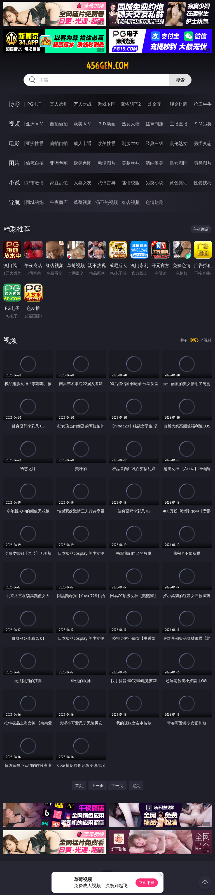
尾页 (136, 785)
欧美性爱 (107, 143)
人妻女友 (83, 183)
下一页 (117, 785)
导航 (14, 202)
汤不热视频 (106, 202)
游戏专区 (107, 104)
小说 (14, 182)
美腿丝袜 (131, 163)
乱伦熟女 (179, 143)
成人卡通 (83, 143)
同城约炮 (35, 202)
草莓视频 (83, 202)
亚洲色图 (59, 163)
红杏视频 (131, 202)
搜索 (180, 80)
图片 (14, 163)
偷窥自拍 (35, 163)
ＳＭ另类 (203, 124)
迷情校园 (131, 183)
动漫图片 (107, 163)
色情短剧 (154, 202)
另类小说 (154, 183)
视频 (14, 123)
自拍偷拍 (59, 124)
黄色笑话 (179, 183)
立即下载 (147, 882)
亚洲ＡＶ (35, 124)
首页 (79, 785)
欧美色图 (83, 163)
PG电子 (34, 104)
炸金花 (154, 104)
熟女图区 (179, 163)
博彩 (14, 104)
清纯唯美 (154, 163)
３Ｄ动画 (107, 124)
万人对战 (83, 104)
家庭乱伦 (59, 183)
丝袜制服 (154, 124)
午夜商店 (59, 202)
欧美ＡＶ (83, 124)
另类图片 (203, 163)
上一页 (98, 785)
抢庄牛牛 (203, 104)
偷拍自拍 (59, 143)
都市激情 (35, 183)
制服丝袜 (131, 143)
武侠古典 (107, 183)
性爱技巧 (203, 183)
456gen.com (107, 65)
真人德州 (59, 104)
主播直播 (179, 124)
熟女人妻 (131, 124)
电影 (14, 143)
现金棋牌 (179, 104)
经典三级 (154, 143)
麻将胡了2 (130, 104)
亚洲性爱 (35, 143)
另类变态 (203, 143)
